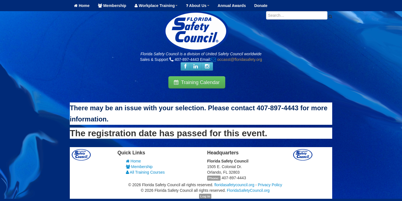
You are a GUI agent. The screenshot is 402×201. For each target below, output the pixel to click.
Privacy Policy (270, 185)
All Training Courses (145, 172)
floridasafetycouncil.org (234, 185)
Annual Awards (232, 5)
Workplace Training (156, 5)
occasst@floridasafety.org (239, 59)
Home (82, 5)
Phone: (213, 178)
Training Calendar (197, 82)
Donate (260, 5)
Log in (205, 196)
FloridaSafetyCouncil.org (248, 190)
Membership (112, 5)
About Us (197, 5)
